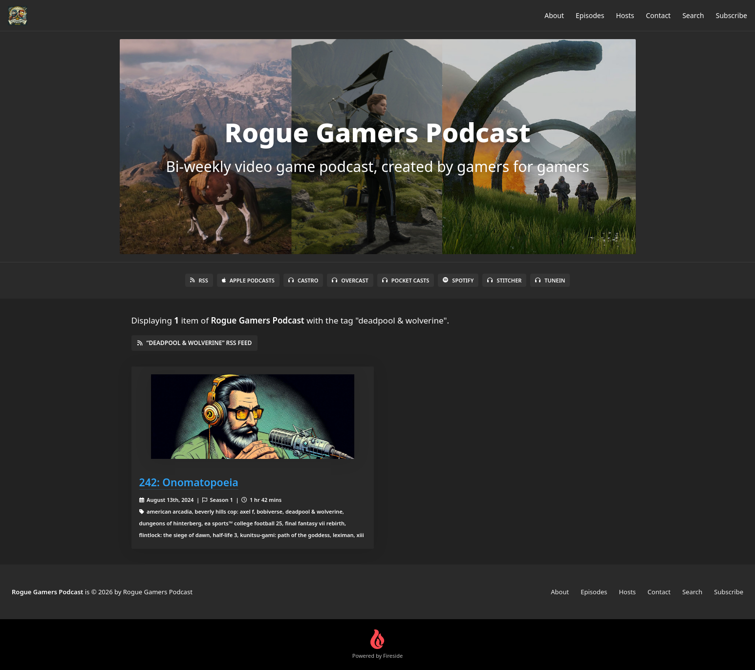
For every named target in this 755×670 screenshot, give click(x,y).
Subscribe (731, 15)
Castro (303, 280)
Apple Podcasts (248, 280)
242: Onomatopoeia (188, 482)
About (554, 15)
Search (693, 15)
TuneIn (550, 280)
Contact (658, 15)
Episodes (590, 15)
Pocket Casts (406, 280)
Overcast (350, 280)
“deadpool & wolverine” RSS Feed (194, 343)
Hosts (625, 15)
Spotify (458, 280)
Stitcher (504, 280)
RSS (199, 280)
